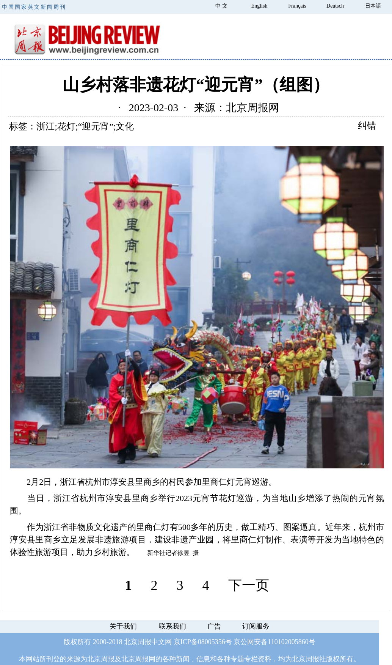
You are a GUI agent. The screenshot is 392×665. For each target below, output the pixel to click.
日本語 (373, 6)
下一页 (248, 585)
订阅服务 (256, 626)
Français (297, 6)
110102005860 (288, 642)
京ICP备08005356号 (203, 642)
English (259, 6)
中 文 (221, 6)
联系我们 (172, 626)
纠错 (367, 126)
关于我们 (123, 626)
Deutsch (335, 6)
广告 (214, 626)
